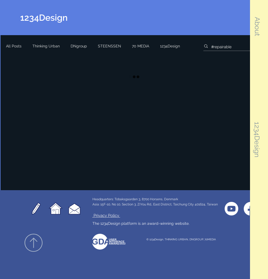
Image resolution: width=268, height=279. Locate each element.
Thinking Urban (46, 46)
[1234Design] (52, 17)
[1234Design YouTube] (231, 209)
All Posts (14, 46)
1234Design (170, 46)
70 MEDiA (140, 46)
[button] (257, 26)
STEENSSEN (109, 46)
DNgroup (79, 46)
